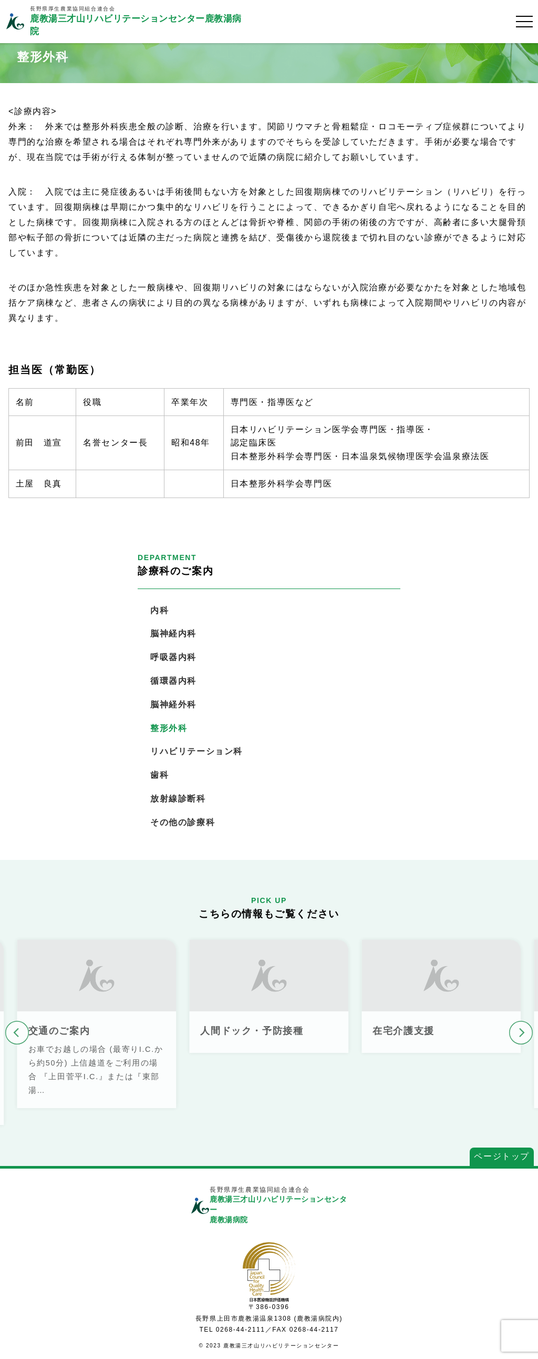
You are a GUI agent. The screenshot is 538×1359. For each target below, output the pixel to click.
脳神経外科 (173, 704)
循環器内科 (173, 680)
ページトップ (502, 1156)
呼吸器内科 (173, 657)
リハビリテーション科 (196, 751)
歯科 (159, 774)
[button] (17, 1032)
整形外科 (168, 728)
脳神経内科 (173, 633)
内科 (159, 610)
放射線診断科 (178, 798)
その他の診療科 (182, 822)
